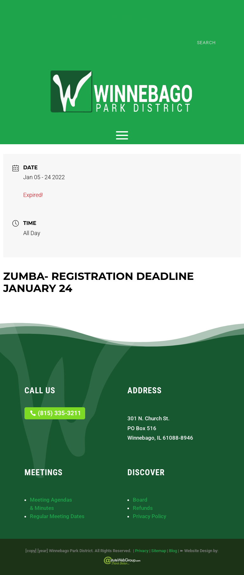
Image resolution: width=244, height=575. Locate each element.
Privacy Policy (149, 516)
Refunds (143, 508)
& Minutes (42, 508)
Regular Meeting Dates (57, 516)
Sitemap (158, 550)
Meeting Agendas (51, 500)
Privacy (141, 550)
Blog (173, 550)
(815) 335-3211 (126, 18)
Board (140, 500)
